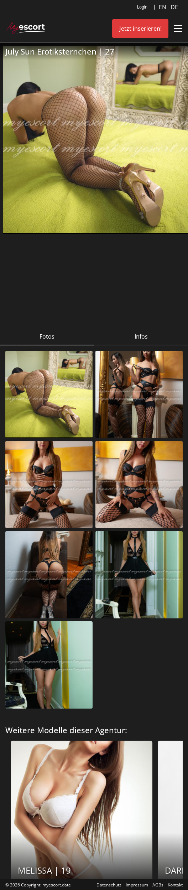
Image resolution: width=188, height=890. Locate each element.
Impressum (137, 885)
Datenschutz (108, 885)
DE (174, 7)
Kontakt (175, 885)
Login (142, 7)
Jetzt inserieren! (140, 28)
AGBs (157, 885)
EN (163, 7)
